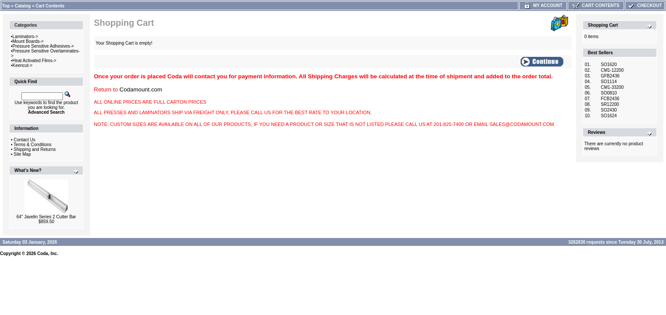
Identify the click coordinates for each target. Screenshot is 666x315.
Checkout (645, 5)
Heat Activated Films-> (34, 60)
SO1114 (609, 81)
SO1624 (609, 115)
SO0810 (609, 93)
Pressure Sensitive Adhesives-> (43, 46)
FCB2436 (610, 98)
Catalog (23, 6)
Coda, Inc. (47, 253)
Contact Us (24, 139)
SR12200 (610, 104)
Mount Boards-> (28, 41)
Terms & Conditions (33, 144)
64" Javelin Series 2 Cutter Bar (46, 216)
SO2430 (609, 110)
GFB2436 (610, 76)
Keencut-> (23, 65)
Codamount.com (141, 89)
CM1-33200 (612, 87)
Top (6, 6)
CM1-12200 (612, 70)
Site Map (22, 154)
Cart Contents (50, 6)
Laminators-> (25, 36)
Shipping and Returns (34, 149)
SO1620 (609, 64)
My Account (543, 5)
